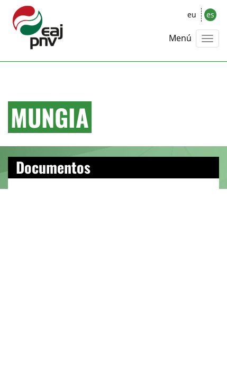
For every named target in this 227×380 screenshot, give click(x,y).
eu (191, 15)
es (210, 15)
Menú (180, 38)
